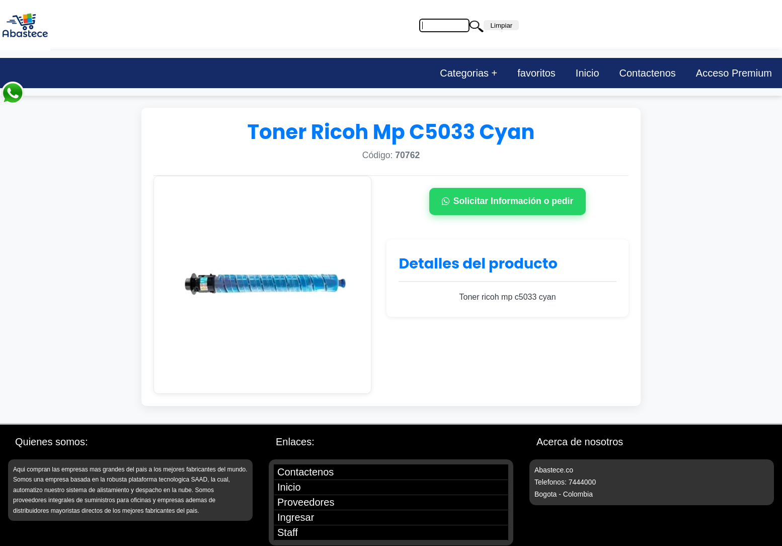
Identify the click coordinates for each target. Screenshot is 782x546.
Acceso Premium (734, 73)
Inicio (587, 73)
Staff (287, 532)
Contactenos (647, 73)
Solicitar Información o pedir (508, 201)
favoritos (536, 73)
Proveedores (305, 502)
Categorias (464, 73)
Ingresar (295, 517)
